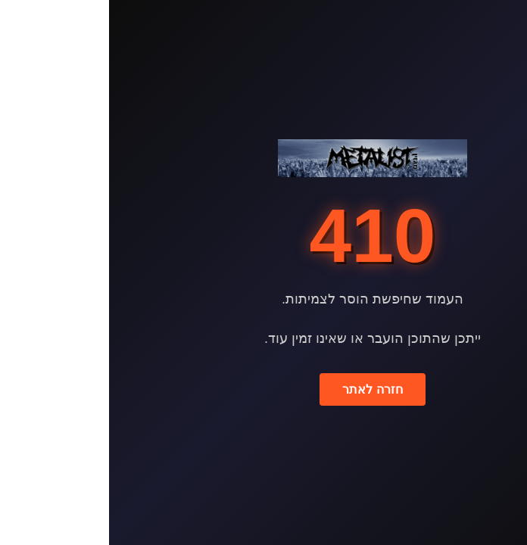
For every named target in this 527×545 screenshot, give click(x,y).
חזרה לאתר (263, 389)
